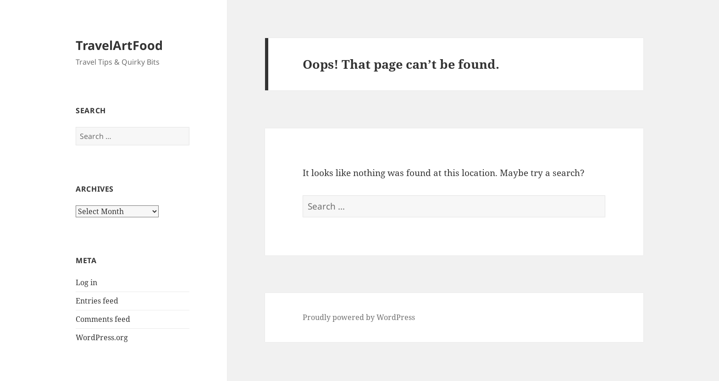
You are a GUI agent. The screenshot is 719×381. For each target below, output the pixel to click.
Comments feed (103, 319)
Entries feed (97, 301)
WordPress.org (102, 337)
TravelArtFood (119, 45)
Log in (86, 282)
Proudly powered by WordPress (359, 317)
